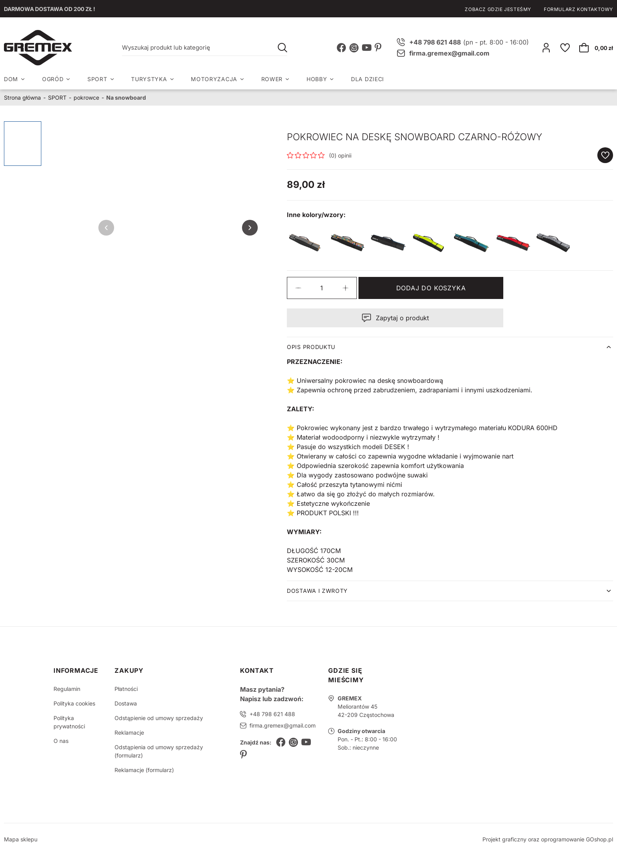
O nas (61, 740)
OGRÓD (53, 79)
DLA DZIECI (367, 79)
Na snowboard (126, 97)
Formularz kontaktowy (578, 9)
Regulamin (67, 688)
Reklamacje (129, 732)
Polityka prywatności (69, 722)
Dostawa (126, 703)
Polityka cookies (74, 703)
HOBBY (317, 79)
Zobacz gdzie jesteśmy (498, 9)
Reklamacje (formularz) (144, 770)
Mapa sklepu (20, 839)
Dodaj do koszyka (431, 288)
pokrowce (86, 97)
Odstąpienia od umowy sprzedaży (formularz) (159, 751)
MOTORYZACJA (214, 79)
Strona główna (22, 97)
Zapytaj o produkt (402, 318)
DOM (11, 79)
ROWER (272, 79)
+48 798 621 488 (272, 714)
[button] (298, 288)
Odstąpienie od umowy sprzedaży (159, 718)
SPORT (97, 79)
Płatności (126, 688)
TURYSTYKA (149, 79)
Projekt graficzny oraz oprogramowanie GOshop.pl (547, 839)
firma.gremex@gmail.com (449, 53)
